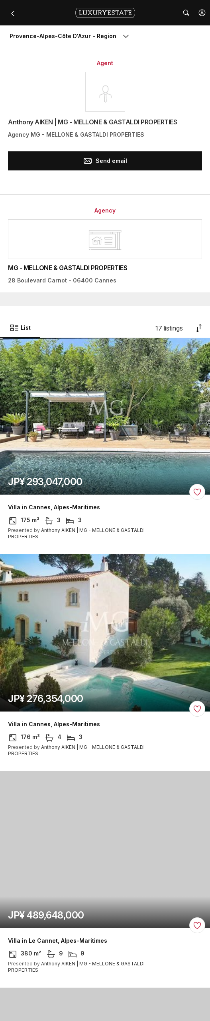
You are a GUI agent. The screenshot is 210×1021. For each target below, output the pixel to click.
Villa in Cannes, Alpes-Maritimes (54, 507)
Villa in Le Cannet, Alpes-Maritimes (57, 941)
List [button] (20, 328)
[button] (202, 12)
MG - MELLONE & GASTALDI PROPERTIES (67, 268)
